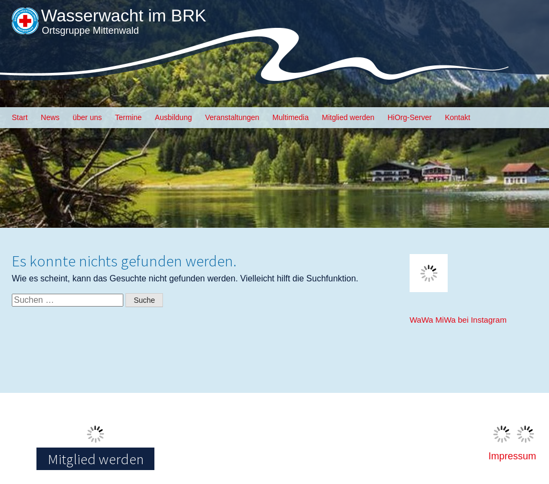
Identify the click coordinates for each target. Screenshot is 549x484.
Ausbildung (173, 117)
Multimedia (290, 117)
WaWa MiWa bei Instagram (458, 319)
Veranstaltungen (232, 117)
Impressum (512, 456)
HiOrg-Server (410, 117)
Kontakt (457, 117)
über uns (87, 117)
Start (20, 117)
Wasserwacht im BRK (123, 15)
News (50, 117)
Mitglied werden (348, 117)
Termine (128, 117)
